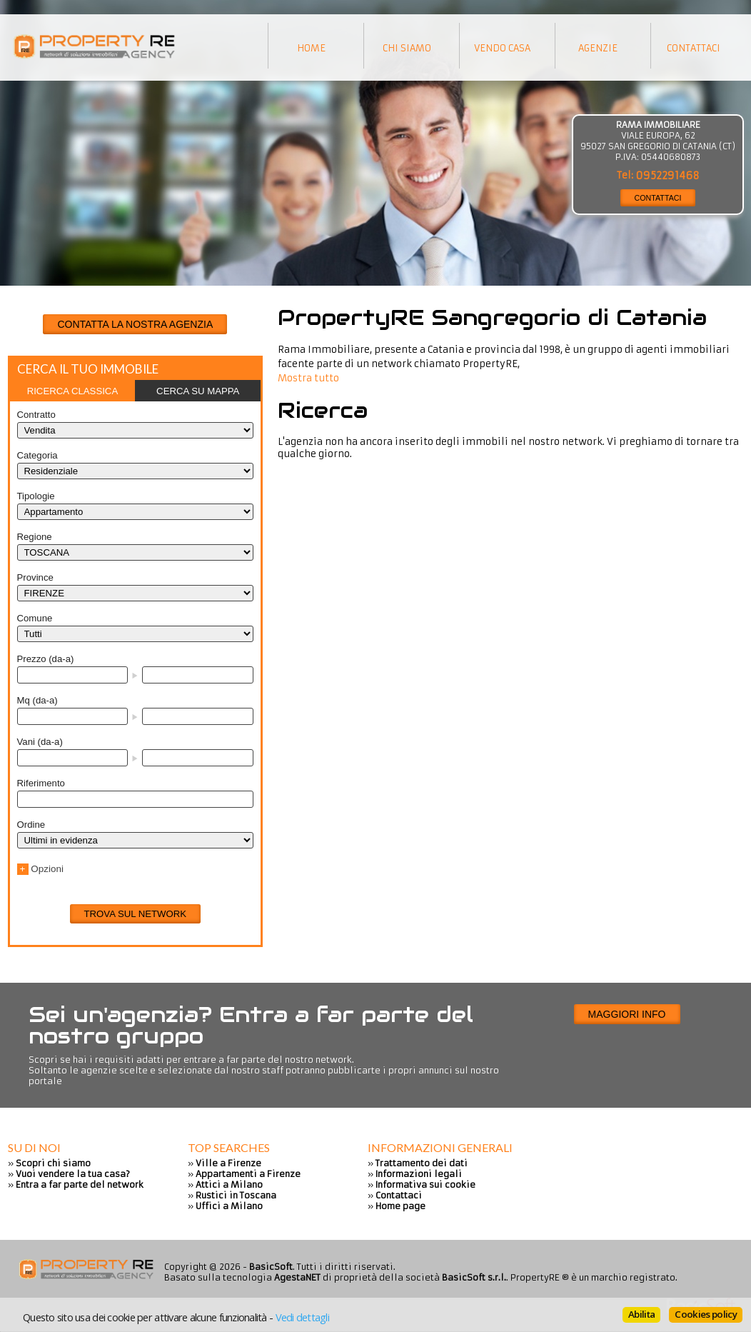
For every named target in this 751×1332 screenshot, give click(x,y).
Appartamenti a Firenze (248, 1173)
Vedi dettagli (302, 1317)
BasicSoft (271, 1266)
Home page (400, 1206)
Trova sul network (135, 913)
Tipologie (36, 496)
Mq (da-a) (37, 700)
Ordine (31, 824)
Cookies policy (706, 1314)
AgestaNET (297, 1277)
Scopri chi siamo (53, 1163)
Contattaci (399, 1195)
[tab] (73, 390)
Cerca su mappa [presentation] (197, 391)
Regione (34, 536)
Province (35, 577)
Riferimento (41, 783)
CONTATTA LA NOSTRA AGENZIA (135, 324)
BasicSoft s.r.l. (474, 1277)
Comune (35, 618)
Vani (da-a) (40, 741)
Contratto (36, 414)
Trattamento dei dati (422, 1163)
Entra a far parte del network (79, 1184)
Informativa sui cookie (425, 1184)
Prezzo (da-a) (45, 659)
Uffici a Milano (229, 1206)
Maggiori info (627, 1014)
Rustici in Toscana (236, 1195)
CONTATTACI (658, 198)
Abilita (641, 1314)
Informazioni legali (419, 1173)
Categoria (37, 455)
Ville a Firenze (228, 1163)
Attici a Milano (229, 1184)
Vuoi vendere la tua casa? (73, 1173)
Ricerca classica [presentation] (73, 391)
